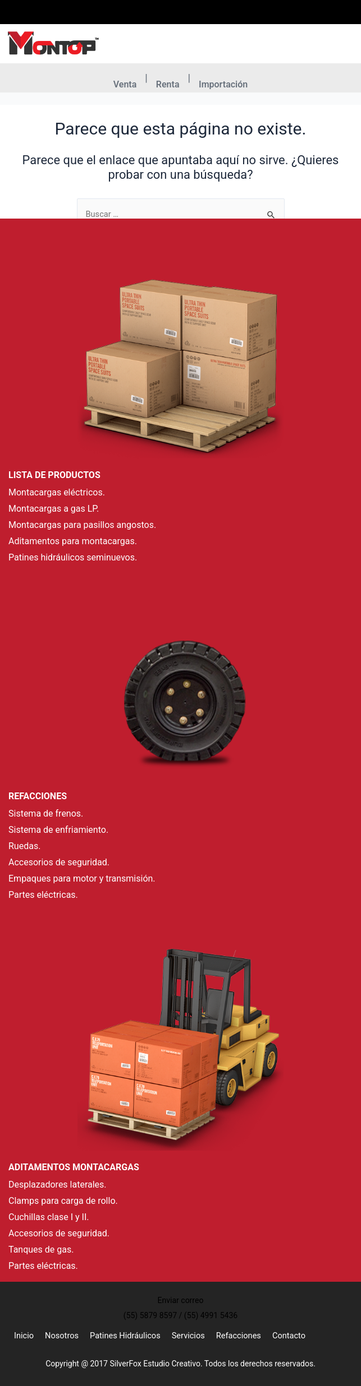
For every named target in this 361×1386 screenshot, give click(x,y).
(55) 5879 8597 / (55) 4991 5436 (161, 19)
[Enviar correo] (211, 6)
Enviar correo (224, 19)
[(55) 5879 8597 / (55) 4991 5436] (123, 6)
